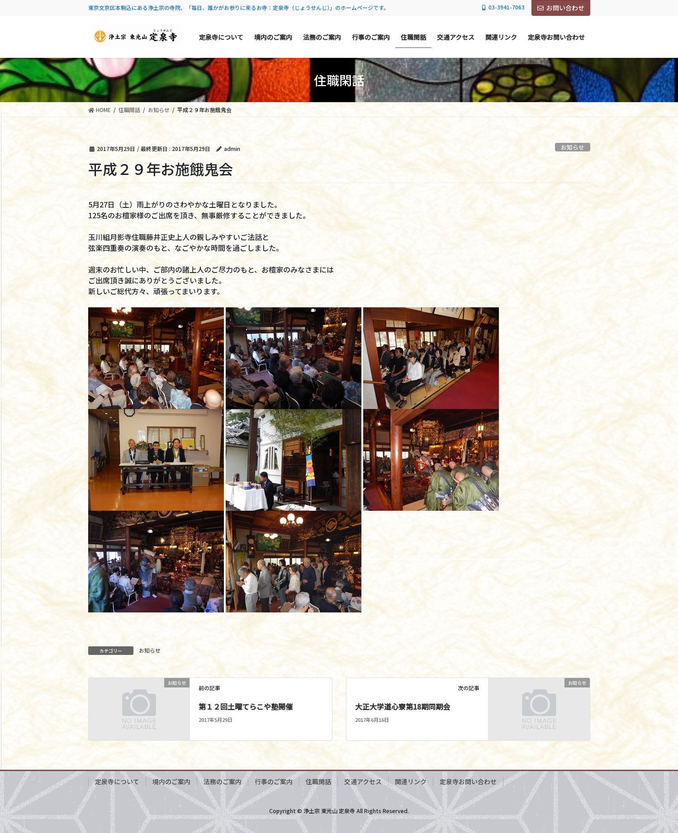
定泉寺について (117, 781)
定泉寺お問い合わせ (468, 781)
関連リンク (411, 781)
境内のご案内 (171, 781)
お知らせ (572, 147)
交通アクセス (363, 781)
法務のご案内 (223, 781)
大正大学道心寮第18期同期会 (402, 706)
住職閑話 (318, 781)
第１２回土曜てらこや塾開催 (246, 706)
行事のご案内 (274, 781)
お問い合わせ (560, 7)
